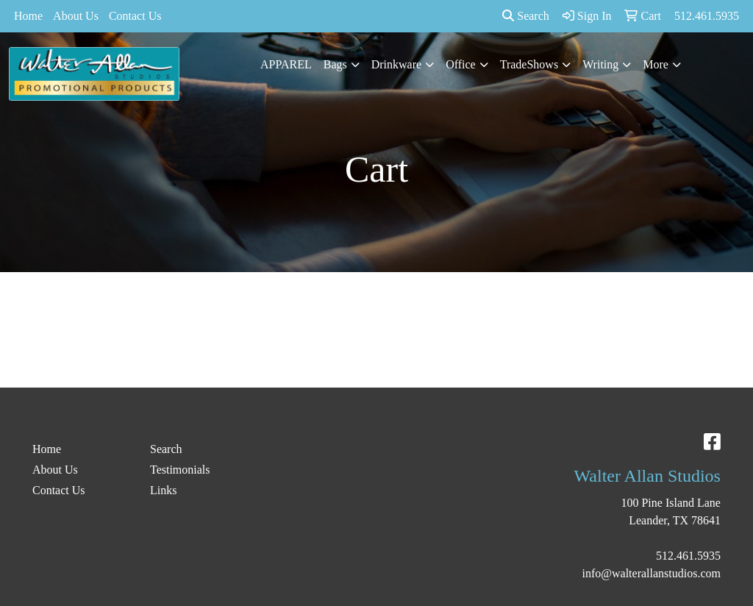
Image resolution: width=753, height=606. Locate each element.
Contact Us (135, 16)
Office (461, 64)
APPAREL (286, 64)
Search (525, 16)
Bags (335, 64)
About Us (76, 16)
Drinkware (396, 64)
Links (163, 490)
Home (28, 16)
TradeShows (529, 64)
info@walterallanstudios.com (651, 573)
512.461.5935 (688, 555)
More (655, 64)
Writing (600, 64)
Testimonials (180, 469)
